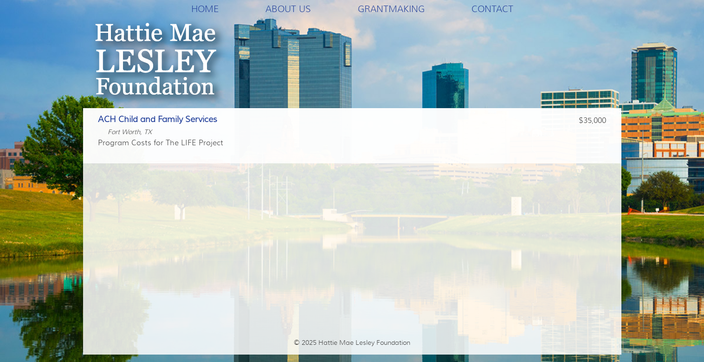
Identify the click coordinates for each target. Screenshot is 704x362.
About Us (288, 8)
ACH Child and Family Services (157, 119)
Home (205, 8)
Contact (492, 8)
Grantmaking (391, 8)
